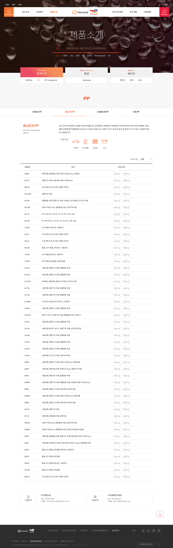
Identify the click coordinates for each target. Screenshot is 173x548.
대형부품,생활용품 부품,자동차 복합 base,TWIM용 (60, 174)
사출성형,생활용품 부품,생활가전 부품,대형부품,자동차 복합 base (66, 436)
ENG (13, 4)
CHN (19, 4)
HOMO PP (37, 112)
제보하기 (84, 531)
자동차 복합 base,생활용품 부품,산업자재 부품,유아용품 (63, 430)
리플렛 (125, 174)
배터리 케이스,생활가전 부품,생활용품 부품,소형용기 (61, 315)
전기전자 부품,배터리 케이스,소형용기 (56, 302)
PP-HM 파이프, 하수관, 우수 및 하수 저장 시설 (59, 221)
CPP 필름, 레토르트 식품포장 (52, 228)
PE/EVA (28, 80)
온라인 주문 (53, 531)
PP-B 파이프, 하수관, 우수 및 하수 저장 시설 (58, 214)
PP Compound (51, 80)
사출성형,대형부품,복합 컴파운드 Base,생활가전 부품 (62, 369)
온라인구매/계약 (69, 531)
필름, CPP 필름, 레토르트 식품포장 (55, 248)
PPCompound (100, 56)
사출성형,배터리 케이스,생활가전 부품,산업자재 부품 (61, 329)
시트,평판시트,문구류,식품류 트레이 (55, 187)
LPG (140, 80)
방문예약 (115, 531)
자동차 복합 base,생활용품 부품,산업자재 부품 (59, 207)
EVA (71, 56)
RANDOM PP (103, 112)
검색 (115, 48)
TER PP (136, 112)
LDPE (78, 56)
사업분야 (39, 12)
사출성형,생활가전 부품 (50, 409)
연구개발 (133, 12)
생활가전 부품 (47, 194)
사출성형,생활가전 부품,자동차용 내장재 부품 (58, 389)
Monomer (87, 80)
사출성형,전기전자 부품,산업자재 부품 (56, 356)
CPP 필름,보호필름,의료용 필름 (53, 261)
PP (83, 56)
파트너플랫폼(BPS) (100, 531)
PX (109, 56)
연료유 (122, 80)
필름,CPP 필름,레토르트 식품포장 (54, 463)
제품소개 (53, 12)
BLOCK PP (70, 112)
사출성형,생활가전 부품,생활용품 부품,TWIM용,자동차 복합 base (66, 382)
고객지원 (164, 4)
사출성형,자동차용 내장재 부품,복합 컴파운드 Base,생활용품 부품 (66, 443)
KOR (7, 4)
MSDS (116, 174)
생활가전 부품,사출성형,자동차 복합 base (57, 181)
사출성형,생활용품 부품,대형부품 (54, 416)
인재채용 (147, 12)
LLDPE (89, 56)
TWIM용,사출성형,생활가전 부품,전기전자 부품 (59, 282)
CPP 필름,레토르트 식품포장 (52, 255)
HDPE (65, 56)
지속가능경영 (117, 12)
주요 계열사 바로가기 (145, 544)
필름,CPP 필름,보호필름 (51, 457)
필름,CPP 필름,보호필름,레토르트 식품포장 (58, 450)
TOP (159, 514)
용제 (131, 80)
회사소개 (25, 12)
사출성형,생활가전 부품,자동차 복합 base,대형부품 (61, 362)
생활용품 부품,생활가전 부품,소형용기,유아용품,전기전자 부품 (65, 201)
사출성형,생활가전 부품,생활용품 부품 (56, 268)
